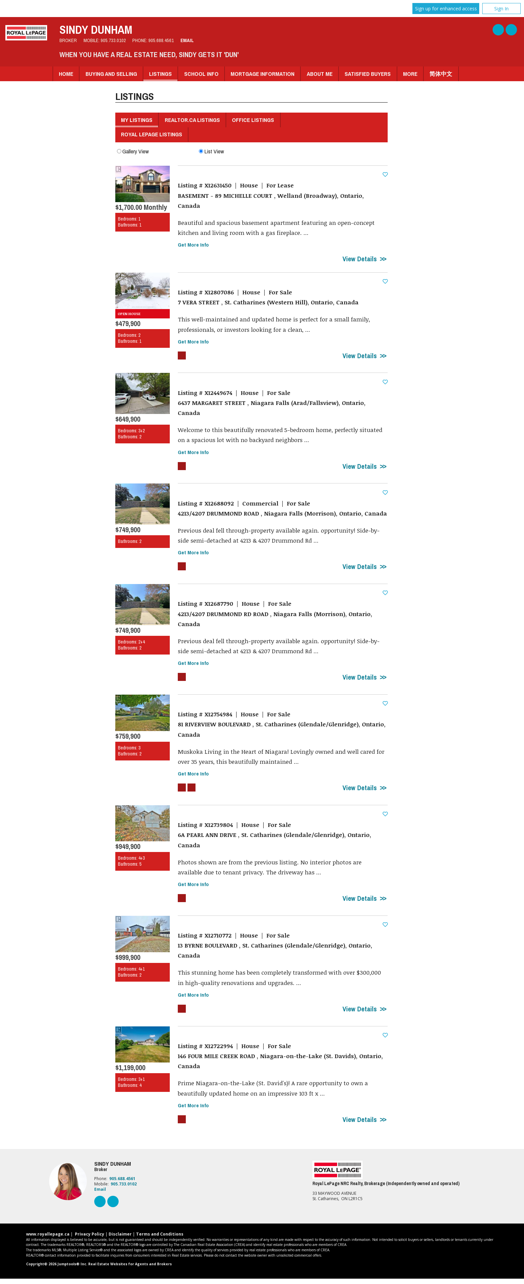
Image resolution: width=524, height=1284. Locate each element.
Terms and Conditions (159, 1239)
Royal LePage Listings (151, 134)
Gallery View (133, 151)
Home (66, 74)
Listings (160, 74)
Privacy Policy (89, 1239)
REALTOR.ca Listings (192, 120)
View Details (360, 259)
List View (211, 151)
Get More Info (193, 245)
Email (187, 40)
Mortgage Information (262, 74)
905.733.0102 (113, 40)
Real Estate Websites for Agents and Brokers (130, 1269)
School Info (201, 74)
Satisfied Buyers (368, 74)
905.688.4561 (161, 40)
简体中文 (440, 74)
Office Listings (253, 120)
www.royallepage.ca (48, 1239)
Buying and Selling (111, 74)
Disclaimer (120, 1239)
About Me (320, 74)
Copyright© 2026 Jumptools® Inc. (56, 1269)
